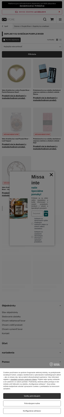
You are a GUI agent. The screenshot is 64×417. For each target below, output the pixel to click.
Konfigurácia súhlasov (32, 411)
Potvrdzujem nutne (32, 403)
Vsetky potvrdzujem (32, 396)
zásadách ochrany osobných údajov (23, 379)
